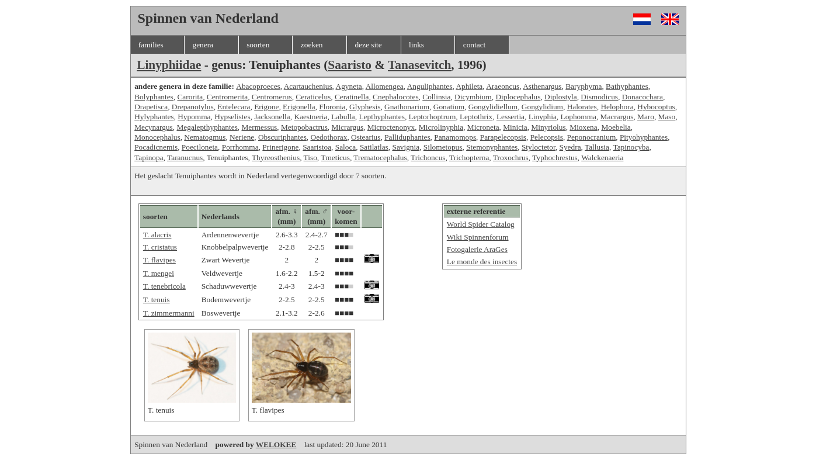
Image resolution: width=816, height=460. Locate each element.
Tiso (310, 157)
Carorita (190, 96)
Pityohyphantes (644, 137)
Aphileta (469, 86)
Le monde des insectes (482, 261)
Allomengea (385, 86)
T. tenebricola (164, 286)
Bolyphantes (153, 96)
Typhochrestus (555, 157)
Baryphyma (583, 86)
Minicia (515, 127)
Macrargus (617, 116)
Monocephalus (157, 137)
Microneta (483, 127)
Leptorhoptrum (432, 116)
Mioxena (583, 127)
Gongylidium (542, 106)
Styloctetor (538, 147)
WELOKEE (276, 444)
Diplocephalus (517, 96)
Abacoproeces (258, 86)
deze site (368, 44)
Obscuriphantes (282, 137)
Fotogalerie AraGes (477, 249)
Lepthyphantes (381, 116)
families (151, 44)
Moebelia (615, 127)
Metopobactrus (304, 127)
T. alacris (157, 234)
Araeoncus (502, 86)
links (416, 44)
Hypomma (194, 116)
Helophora (616, 106)
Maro (645, 116)
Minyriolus (548, 127)
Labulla (343, 116)
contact (474, 44)
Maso (667, 116)
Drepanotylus (193, 106)
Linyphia (543, 116)
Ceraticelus (313, 96)
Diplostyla (560, 96)
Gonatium (448, 106)
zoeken (312, 44)
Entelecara (233, 106)
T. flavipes (159, 259)
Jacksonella (272, 116)
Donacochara (642, 96)
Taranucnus (185, 157)
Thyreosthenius (276, 157)
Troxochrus (511, 157)
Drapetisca (151, 106)
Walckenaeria (602, 157)
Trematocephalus (380, 157)
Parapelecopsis (503, 137)
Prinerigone (280, 147)
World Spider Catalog (481, 224)
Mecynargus (153, 127)
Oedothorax (329, 137)
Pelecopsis (546, 137)
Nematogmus (204, 137)
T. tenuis (156, 299)
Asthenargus (542, 86)
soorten (257, 44)
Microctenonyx (391, 127)
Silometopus (443, 147)
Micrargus (348, 127)
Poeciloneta (200, 147)
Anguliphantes (430, 86)
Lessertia (510, 116)
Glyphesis (364, 106)
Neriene (242, 137)
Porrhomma (240, 147)
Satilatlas (374, 147)
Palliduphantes (407, 137)
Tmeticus (335, 157)
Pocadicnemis (156, 147)
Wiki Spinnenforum (478, 237)
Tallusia (597, 147)
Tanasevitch (419, 65)
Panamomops (455, 137)
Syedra (570, 147)
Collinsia (436, 96)
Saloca (345, 147)
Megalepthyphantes (206, 127)
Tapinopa (148, 157)
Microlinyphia (441, 127)
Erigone (266, 106)
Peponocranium (591, 137)
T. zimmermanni (169, 313)
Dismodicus (599, 96)
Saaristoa (317, 147)
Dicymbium (473, 96)
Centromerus (272, 96)
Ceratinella (352, 96)
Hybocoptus (656, 106)
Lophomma (578, 116)
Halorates (582, 106)
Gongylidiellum (493, 106)
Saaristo (349, 65)
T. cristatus (160, 247)
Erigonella (299, 106)
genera (202, 44)
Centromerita (227, 96)
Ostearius (365, 137)
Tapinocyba (631, 147)
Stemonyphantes (492, 147)
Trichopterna (469, 157)
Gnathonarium (406, 106)
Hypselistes (232, 116)
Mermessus (259, 127)
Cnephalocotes (395, 96)
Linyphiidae (169, 65)
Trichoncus (428, 157)
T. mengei (158, 273)
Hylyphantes (153, 116)
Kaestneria (310, 116)
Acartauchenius (308, 86)
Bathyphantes (627, 86)
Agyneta (349, 86)
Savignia (405, 147)
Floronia (332, 106)
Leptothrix (476, 116)
